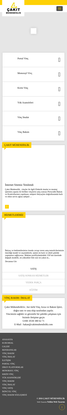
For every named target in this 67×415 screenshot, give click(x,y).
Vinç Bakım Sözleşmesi (14, 395)
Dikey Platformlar (12, 367)
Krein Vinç (8, 374)
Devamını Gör (11, 261)
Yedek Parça (33, 282)
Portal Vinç (8, 364)
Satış (33, 269)
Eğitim (33, 290)
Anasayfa (7, 339)
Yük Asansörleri (11, 378)
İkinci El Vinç (9, 391)
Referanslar (9, 350)
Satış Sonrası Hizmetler (33, 275)
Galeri (5, 346)
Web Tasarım (42, 402)
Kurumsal (7, 343)
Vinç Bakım (8, 353)
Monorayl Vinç (10, 371)
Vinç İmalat (8, 357)
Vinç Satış (7, 388)
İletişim (6, 360)
